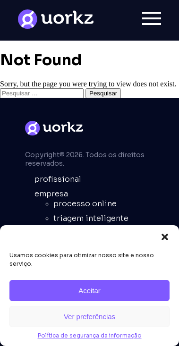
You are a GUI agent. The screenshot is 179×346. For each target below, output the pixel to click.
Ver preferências (89, 316)
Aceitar (89, 291)
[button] (165, 237)
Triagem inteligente (90, 218)
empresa (51, 194)
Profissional (57, 179)
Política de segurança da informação (90, 335)
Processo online (85, 204)
